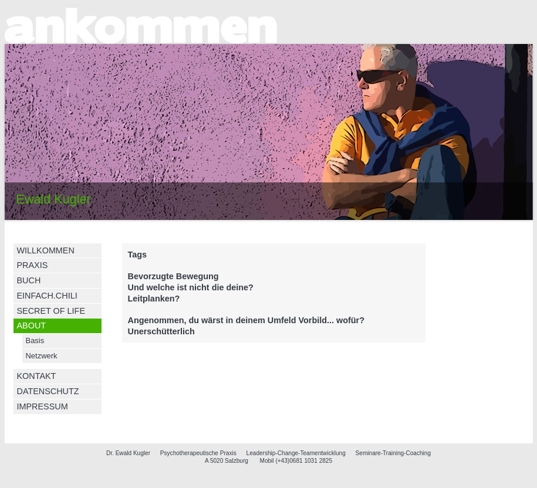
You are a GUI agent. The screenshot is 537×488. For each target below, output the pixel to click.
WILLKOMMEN (46, 250)
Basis (35, 340)
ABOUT (31, 325)
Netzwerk (42, 355)
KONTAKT (36, 376)
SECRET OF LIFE (51, 311)
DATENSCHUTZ (48, 391)
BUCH (29, 280)
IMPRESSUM (42, 406)
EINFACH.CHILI (47, 295)
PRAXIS (32, 265)
